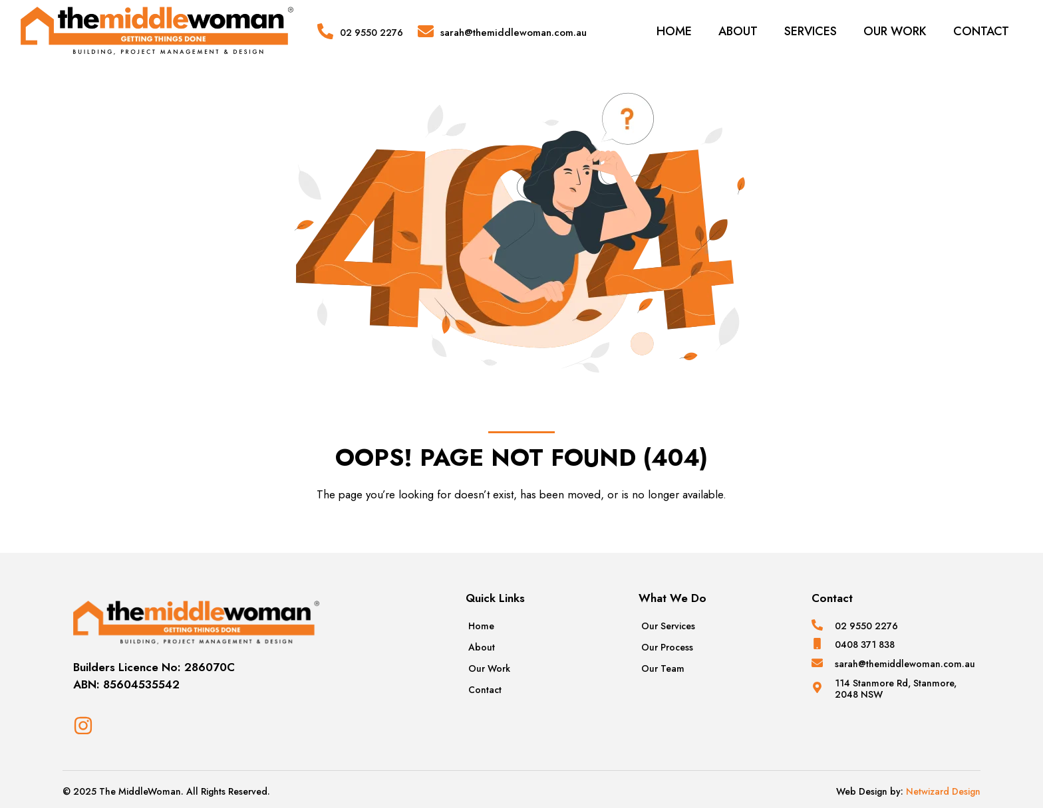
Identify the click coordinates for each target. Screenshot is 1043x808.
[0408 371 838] (817, 643)
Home (674, 31)
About (738, 31)
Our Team (662, 668)
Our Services (668, 626)
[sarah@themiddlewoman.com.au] (426, 31)
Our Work (895, 31)
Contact (981, 31)
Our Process (667, 647)
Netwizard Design (941, 791)
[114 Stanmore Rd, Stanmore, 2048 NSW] (817, 687)
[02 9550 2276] (325, 31)
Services (810, 31)
